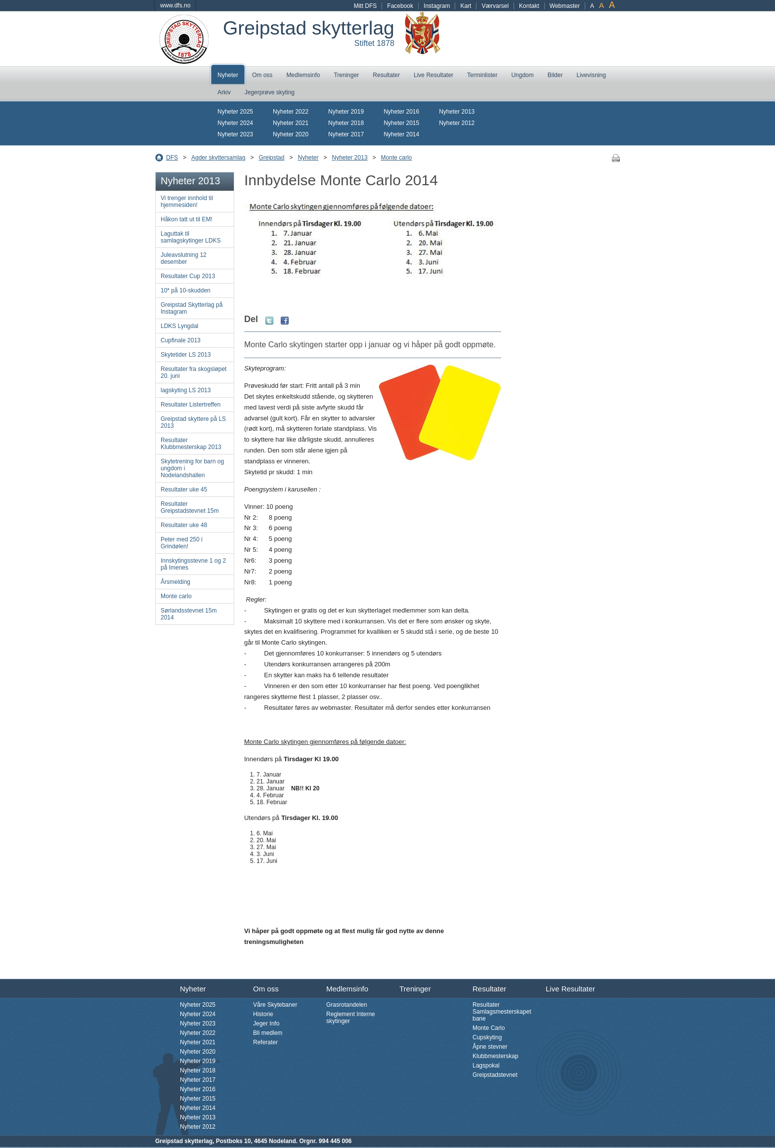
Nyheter (227, 75)
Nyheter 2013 (456, 111)
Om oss (262, 75)
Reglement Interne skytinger (350, 1018)
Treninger (346, 75)
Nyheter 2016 (401, 111)
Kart (465, 5)
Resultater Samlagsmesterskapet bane (502, 1011)
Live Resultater (433, 75)
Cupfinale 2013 (181, 340)
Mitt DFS (365, 5)
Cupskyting (487, 1037)
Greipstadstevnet (495, 1074)
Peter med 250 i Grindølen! (182, 543)
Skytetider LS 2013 (186, 354)
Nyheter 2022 (290, 111)
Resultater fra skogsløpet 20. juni (193, 372)
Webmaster (565, 5)
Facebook (400, 5)
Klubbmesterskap (495, 1056)
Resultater (386, 75)
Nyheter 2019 (346, 111)
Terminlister (482, 75)
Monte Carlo (489, 1028)
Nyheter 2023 (235, 134)
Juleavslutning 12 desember (184, 258)
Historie (263, 1014)
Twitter (269, 321)
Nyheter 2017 (346, 134)
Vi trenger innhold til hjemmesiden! (187, 201)
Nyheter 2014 (401, 134)
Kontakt (529, 5)
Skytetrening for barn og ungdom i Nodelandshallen (192, 468)
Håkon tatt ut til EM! (187, 219)
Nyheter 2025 (235, 111)
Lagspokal (486, 1065)
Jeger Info (266, 1023)
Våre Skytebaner (275, 1004)
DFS (172, 157)
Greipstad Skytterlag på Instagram (191, 308)
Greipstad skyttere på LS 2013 (193, 422)
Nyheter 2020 (290, 134)
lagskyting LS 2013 (186, 390)
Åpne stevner (490, 1046)
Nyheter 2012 (456, 123)
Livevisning (590, 75)
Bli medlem (267, 1032)
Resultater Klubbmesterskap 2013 (191, 444)
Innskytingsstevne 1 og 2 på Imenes (193, 564)
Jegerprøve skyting (270, 92)
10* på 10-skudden (186, 290)
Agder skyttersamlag (218, 157)
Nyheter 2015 (401, 123)
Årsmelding (175, 581)
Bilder (555, 75)
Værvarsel (495, 5)
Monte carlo (396, 157)
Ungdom (522, 75)
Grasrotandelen (346, 1004)
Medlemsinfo (303, 75)
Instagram (437, 5)
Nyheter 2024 (235, 123)
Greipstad (271, 157)
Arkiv (224, 92)
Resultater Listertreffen (190, 404)
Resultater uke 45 (184, 489)
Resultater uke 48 (184, 525)
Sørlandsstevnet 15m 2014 (188, 614)
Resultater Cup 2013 (188, 276)
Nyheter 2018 (346, 123)
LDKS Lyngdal (179, 326)
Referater (265, 1042)
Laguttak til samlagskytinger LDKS (190, 237)
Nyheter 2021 (290, 123)
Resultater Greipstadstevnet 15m (189, 507)
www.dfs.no (175, 5)
